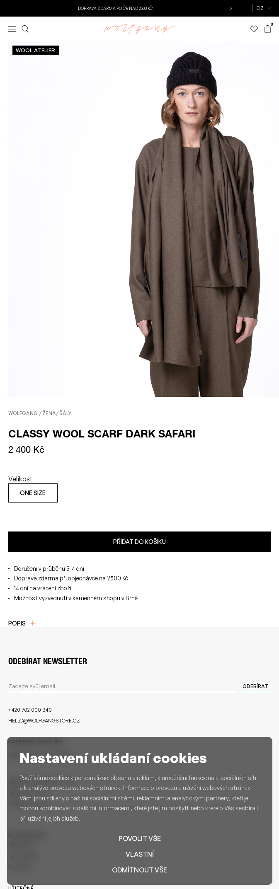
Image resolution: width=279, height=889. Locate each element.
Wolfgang (23, 413)
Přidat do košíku (139, 541)
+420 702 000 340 (30, 710)
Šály (65, 413)
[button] (230, 8)
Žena (49, 413)
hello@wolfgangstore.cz (44, 720)
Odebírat (255, 686)
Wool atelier (35, 50)
